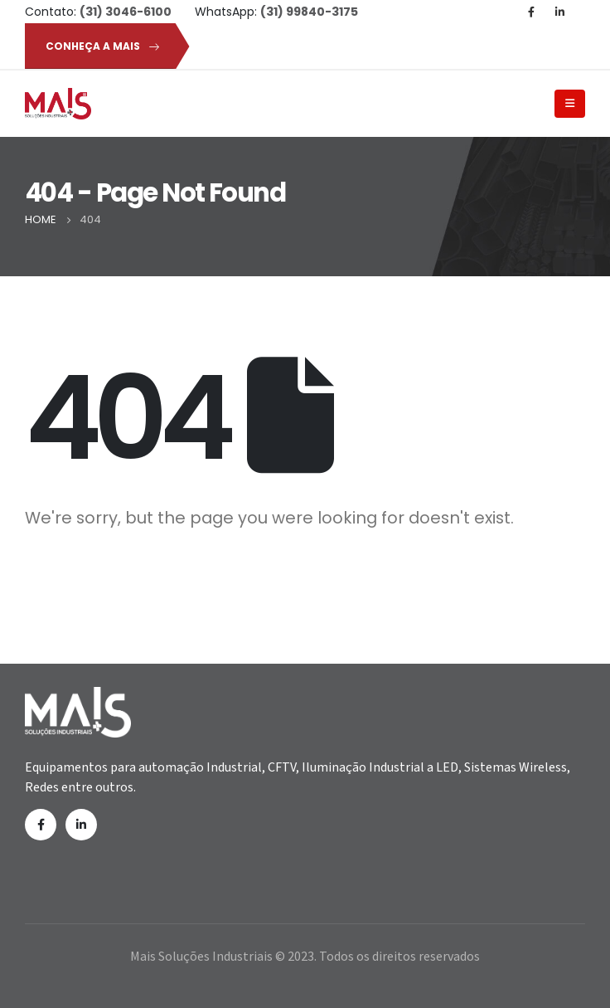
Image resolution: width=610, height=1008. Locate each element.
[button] (99, 46)
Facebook (40, 824)
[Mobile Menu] (569, 104)
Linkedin (81, 824)
